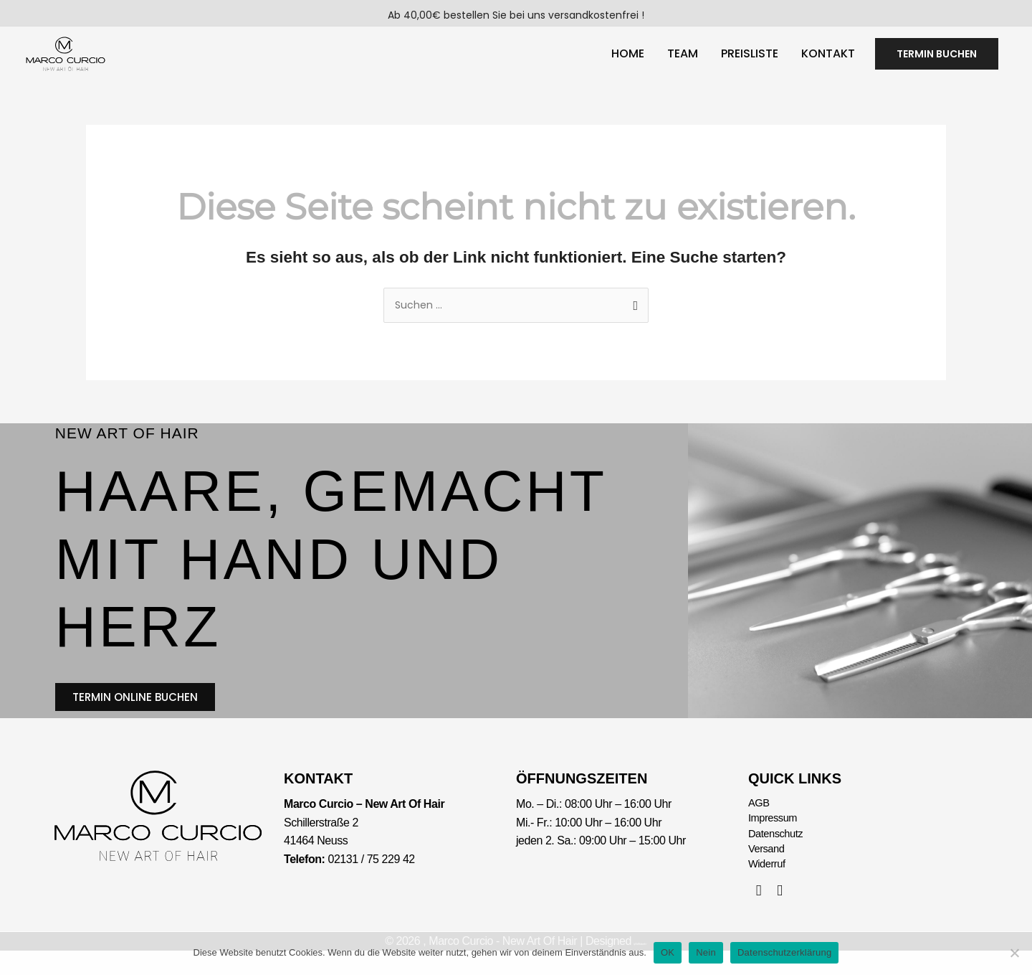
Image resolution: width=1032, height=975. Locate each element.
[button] (936, 59)
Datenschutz (778, 854)
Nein (706, 952)
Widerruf (768, 888)
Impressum (775, 838)
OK (667, 952)
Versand (768, 871)
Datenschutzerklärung (784, 952)
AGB (759, 820)
